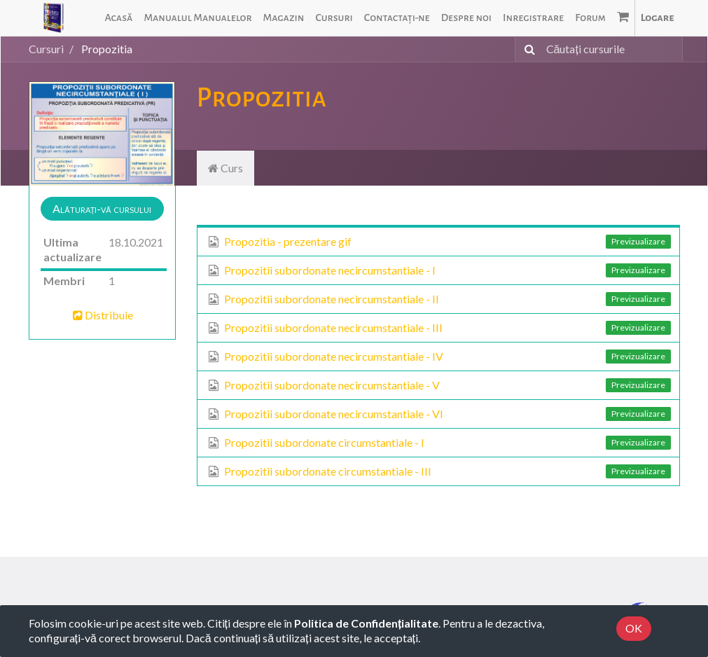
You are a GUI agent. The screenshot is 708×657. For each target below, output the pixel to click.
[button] (102, 209)
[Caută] (527, 49)
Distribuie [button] (102, 314)
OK (633, 628)
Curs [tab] (225, 167)
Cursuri (46, 48)
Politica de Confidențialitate (366, 623)
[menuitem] (118, 18)
